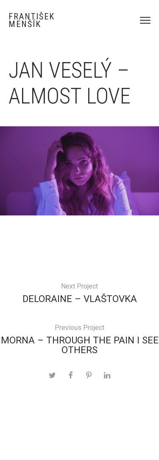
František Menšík (31, 20)
